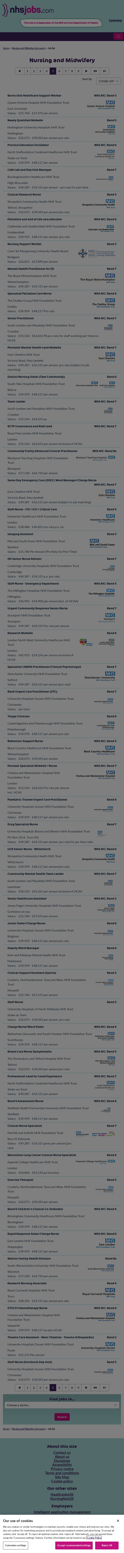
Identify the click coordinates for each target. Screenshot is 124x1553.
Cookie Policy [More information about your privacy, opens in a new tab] (94, 1541)
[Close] (118, 1524)
